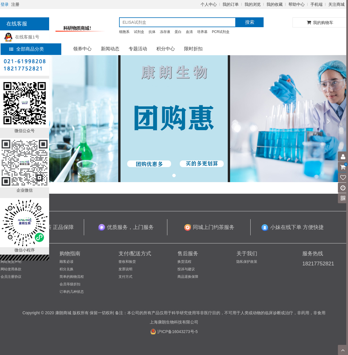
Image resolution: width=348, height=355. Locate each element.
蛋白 (178, 32)
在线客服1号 (21, 36)
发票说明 (125, 269)
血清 (189, 32)
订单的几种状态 (72, 292)
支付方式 (125, 277)
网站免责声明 (11, 262)
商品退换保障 (187, 277)
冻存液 (165, 32)
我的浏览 (253, 4)
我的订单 (231, 4)
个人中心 (209, 4)
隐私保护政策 (246, 262)
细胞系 (124, 32)
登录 (5, 4)
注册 (15, 4)
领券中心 (82, 48)
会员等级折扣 (70, 284)
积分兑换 (66, 269)
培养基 (202, 32)
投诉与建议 (186, 269)
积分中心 (165, 48)
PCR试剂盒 (220, 32)
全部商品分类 (26, 49)
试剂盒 (139, 32)
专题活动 (138, 48)
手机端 (316, 4)
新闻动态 (110, 48)
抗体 (152, 32)
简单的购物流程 (72, 277)
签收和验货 (127, 262)
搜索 (249, 22)
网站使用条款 (11, 269)
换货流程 (184, 262)
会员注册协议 (11, 277)
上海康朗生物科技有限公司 (174, 322)
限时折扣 (193, 48)
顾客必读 (66, 262)
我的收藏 (274, 4)
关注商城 (336, 4)
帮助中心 (296, 4)
